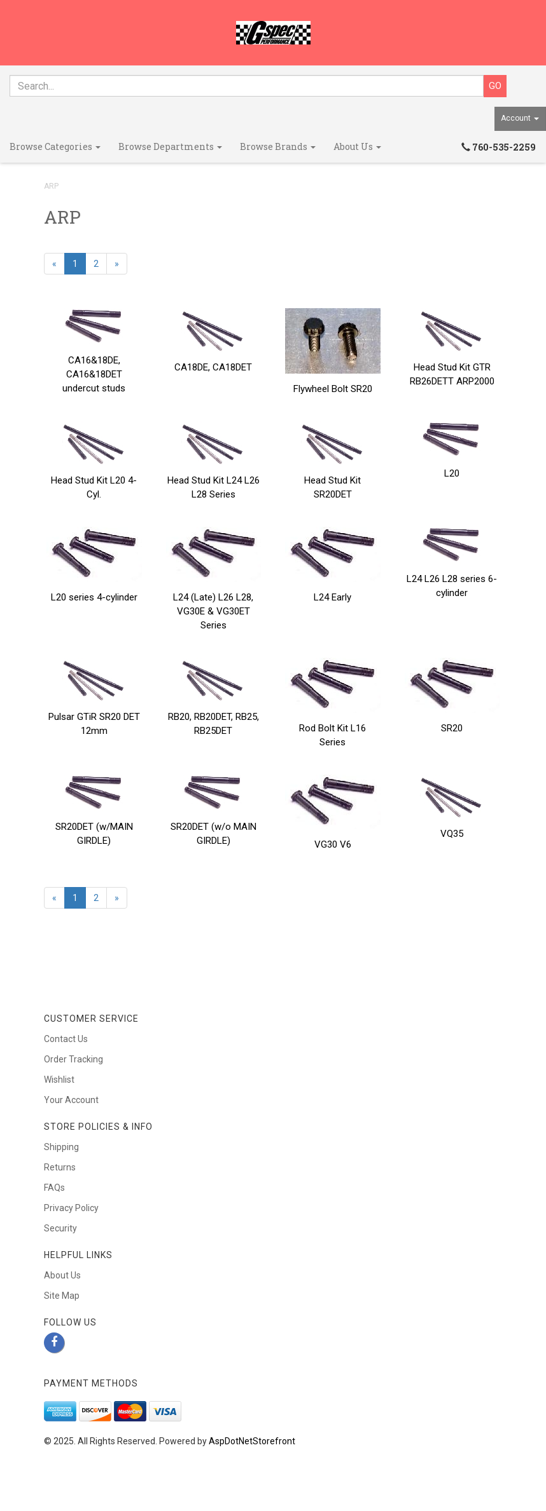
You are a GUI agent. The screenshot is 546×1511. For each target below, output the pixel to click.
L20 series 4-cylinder (94, 597)
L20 (451, 473)
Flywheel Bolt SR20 (332, 389)
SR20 (452, 728)
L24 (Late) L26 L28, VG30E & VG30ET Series (213, 611)
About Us (357, 146)
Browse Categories (55, 146)
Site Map (62, 1296)
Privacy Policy (71, 1208)
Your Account (71, 1100)
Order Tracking (73, 1059)
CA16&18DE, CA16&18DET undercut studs (93, 374)
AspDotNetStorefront (252, 1441)
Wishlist (59, 1079)
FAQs (54, 1187)
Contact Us (66, 1039)
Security (60, 1228)
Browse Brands (278, 146)
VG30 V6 (332, 844)
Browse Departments (170, 146)
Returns (60, 1167)
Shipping (61, 1147)
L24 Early (332, 597)
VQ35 (451, 833)
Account (520, 118)
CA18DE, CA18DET (213, 367)
